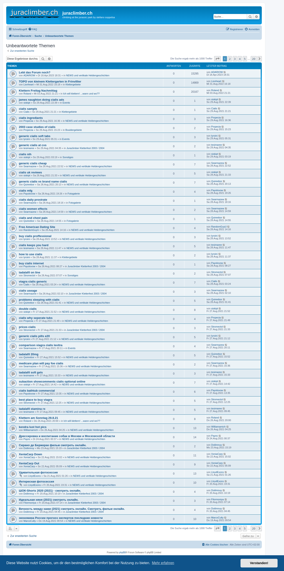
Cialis (27, 111)
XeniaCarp (29, 457)
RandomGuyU (31, 230)
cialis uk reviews (30, 172)
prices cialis (27, 327)
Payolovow (29, 193)
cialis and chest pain (33, 218)
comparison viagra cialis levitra (40, 345)
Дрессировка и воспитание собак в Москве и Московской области (67, 436)
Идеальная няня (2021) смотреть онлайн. (48, 499)
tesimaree (29, 148)
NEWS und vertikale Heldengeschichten (87, 75)
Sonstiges (68, 157)
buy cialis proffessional (35, 236)
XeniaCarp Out (29, 463)
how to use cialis (30, 254)
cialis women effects (33, 208)
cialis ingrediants (31, 118)
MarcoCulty (30, 521)
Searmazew (30, 166)
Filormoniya (30, 502)
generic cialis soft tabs (34, 136)
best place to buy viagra (35, 399)
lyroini (27, 139)
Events (66, 102)
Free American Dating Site (37, 227)
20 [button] (253, 59)
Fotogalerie (74, 193)
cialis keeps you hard (33, 245)
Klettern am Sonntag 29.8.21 (38, 418)
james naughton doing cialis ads (41, 99)
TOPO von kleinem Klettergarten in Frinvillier (50, 81)
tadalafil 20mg (28, 354)
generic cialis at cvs (33, 145)
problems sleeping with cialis (39, 299)
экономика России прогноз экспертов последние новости (61, 518)
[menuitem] (32, 29)
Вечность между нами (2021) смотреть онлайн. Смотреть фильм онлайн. (72, 508)
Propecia (28, 121)
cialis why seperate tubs (36, 318)
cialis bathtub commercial (37, 390)
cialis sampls (28, 108)
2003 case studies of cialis (37, 127)
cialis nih (25, 154)
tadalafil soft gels (31, 372)
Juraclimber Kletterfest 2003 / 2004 (86, 148)
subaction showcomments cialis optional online (52, 381)
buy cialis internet (31, 263)
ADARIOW (29, 75)
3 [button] (235, 59)
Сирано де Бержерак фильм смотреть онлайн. (53, 445)
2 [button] (230, 59)
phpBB (122, 552)
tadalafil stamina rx (32, 408)
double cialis (28, 308)
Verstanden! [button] (259, 563)
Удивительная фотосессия (38, 472)
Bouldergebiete (73, 130)
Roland (27, 93)
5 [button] (245, 59)
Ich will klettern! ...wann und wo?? (81, 93)
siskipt (27, 102)
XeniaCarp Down (30, 454)
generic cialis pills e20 (34, 336)
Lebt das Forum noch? (34, 72)
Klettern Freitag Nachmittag (38, 90)
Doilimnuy (29, 448)
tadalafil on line (29, 272)
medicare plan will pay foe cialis (41, 363)
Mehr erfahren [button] (163, 563)
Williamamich (31, 430)
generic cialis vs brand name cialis (43, 181)
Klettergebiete (73, 84)
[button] (217, 58)
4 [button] (240, 59)
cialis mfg (25, 190)
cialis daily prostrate (33, 199)
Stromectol (29, 275)
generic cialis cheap (33, 163)
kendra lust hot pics (33, 427)
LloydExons (34, 476)
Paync (27, 439)
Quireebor (29, 184)
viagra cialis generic (33, 281)
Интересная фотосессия (36, 481)
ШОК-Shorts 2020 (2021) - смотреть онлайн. (50, 490)
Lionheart (29, 84)
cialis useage (28, 290)
